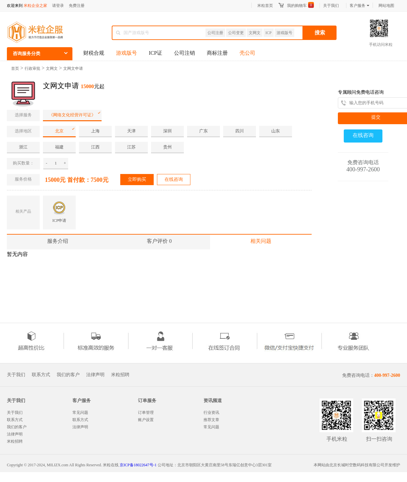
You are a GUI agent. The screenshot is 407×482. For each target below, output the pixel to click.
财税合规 (93, 53)
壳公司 (247, 53)
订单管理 (146, 412)
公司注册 (215, 32)
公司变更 (236, 32)
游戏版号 (284, 32)
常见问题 (80, 412)
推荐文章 (211, 419)
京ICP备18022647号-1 (138, 465)
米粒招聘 (120, 375)
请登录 (58, 5)
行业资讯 (211, 412)
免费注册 (77, 5)
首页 (15, 68)
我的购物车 (297, 5)
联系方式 (41, 375)
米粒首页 (265, 5)
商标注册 (217, 53)
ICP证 (155, 53)
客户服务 (359, 5)
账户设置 (146, 419)
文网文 (255, 32)
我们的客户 (68, 375)
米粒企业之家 (35, 5)
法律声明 (95, 375)
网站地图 (386, 5)
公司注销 (184, 53)
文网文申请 (73, 68)
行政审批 (32, 68)
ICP (268, 32)
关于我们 (331, 5)
